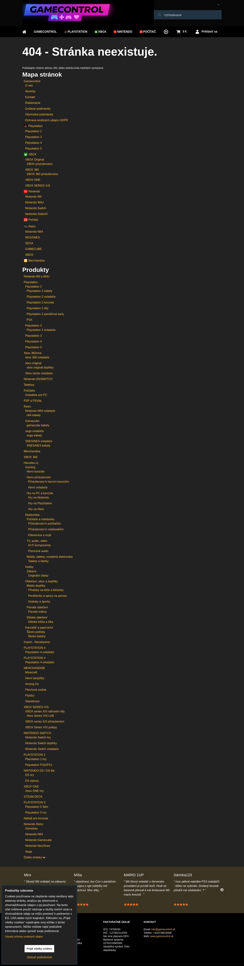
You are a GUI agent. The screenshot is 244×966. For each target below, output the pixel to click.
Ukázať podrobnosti (39, 957)
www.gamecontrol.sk (161, 936)
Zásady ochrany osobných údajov (24, 936)
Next (222, 890)
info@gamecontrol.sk (163, 929)
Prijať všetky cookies (39, 948)
